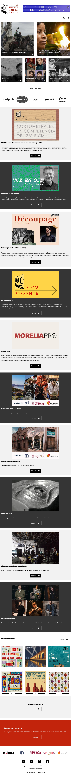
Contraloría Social (41, 772)
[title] (35, 92)
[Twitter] (31, 762)
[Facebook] (47, 762)
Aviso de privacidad (30, 772)
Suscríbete (35, 737)
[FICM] (9, 8)
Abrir (35, 709)
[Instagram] (39, 762)
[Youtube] (23, 762)
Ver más (35, 156)
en (66, 18)
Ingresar (35, 523)
